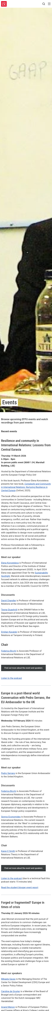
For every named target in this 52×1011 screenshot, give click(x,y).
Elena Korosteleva (10, 563)
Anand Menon (8, 1007)
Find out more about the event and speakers (23, 668)
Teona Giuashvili (9, 609)
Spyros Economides (11, 816)
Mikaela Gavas (8, 979)
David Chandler (8, 600)
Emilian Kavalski (9, 632)
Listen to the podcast (11, 678)
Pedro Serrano (8, 773)
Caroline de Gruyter (10, 991)
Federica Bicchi (8, 651)
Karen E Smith (8, 851)
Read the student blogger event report (19, 887)
